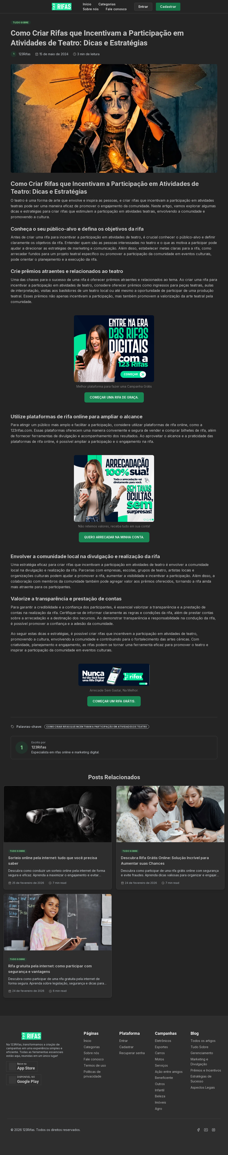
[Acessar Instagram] (213, 1130)
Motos (159, 1059)
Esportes (161, 1047)
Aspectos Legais (203, 1087)
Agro (158, 1108)
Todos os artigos (203, 1041)
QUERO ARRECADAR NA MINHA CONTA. (114, 537)
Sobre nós (91, 9)
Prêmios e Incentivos (206, 1070)
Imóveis (160, 1102)
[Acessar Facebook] (198, 1130)
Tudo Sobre (199, 1047)
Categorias (107, 4)
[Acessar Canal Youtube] (206, 1130)
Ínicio (87, 1041)
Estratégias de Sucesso (201, 1078)
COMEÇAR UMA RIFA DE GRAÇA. (114, 397)
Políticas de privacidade (92, 1074)
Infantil (159, 1090)
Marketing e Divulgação (199, 1061)
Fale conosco (116, 9)
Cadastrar (126, 1047)
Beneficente (164, 1078)
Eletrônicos (163, 1041)
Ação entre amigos (169, 1072)
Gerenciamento (202, 1053)
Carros (160, 1053)
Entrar (123, 1041)
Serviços (161, 1065)
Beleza (160, 1096)
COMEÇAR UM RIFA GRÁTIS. (114, 701)
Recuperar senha (132, 1053)
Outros (160, 1084)
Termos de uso (95, 1065)
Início (87, 4)
